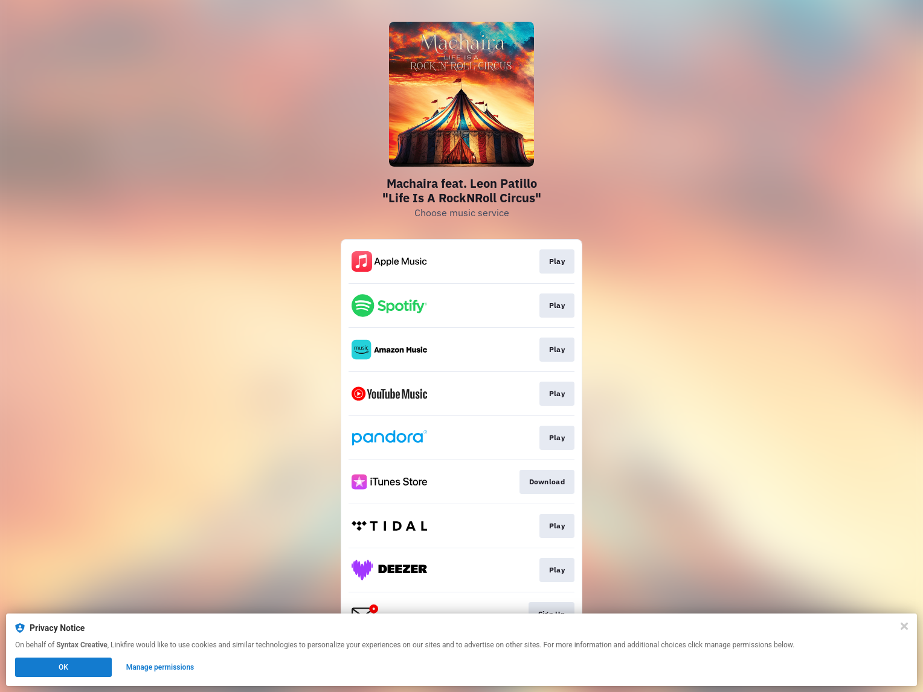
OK (63, 667)
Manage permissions (160, 667)
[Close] (904, 626)
